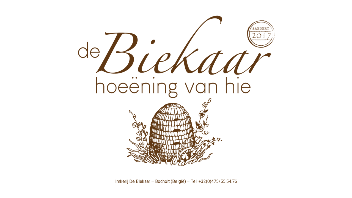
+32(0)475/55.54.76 (218, 181)
